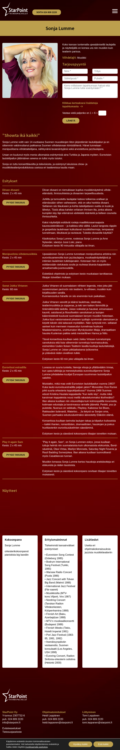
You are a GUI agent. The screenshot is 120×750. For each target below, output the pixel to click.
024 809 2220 (15, 719)
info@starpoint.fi (11, 722)
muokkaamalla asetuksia (36, 747)
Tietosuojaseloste (12, 732)
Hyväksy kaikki (80, 744)
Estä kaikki (103, 744)
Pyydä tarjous (15, 202)
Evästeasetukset (11, 728)
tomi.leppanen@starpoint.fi (97, 722)
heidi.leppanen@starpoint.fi (57, 722)
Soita (46, 12)
